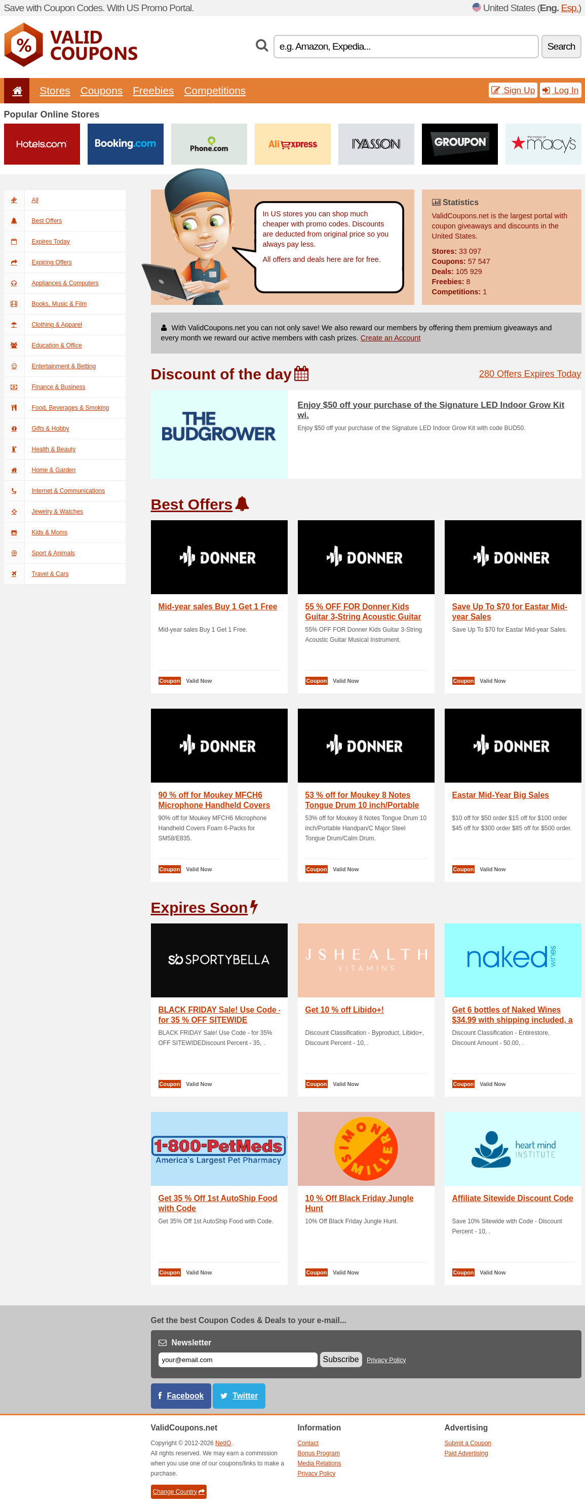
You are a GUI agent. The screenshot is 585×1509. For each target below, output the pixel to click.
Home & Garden (40, 470)
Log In (560, 90)
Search (561, 46)
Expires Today (37, 241)
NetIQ (223, 1443)
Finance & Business (45, 387)
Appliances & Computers (51, 283)
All (21, 200)
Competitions (215, 90)
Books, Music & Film (45, 304)
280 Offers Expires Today (530, 374)
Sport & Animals (39, 553)
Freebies (153, 90)
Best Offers (33, 221)
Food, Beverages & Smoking (56, 408)
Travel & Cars (36, 574)
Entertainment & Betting (50, 366)
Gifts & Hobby (36, 428)
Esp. (569, 8)
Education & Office (43, 345)
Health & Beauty (40, 449)
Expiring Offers (38, 262)
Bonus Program (319, 1453)
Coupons (102, 90)
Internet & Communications (54, 491)
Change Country (179, 1491)
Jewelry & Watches (44, 511)
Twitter (245, 1395)
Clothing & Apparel (43, 325)
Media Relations (319, 1463)
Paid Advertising (466, 1453)
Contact (308, 1443)
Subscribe (341, 1359)
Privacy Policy (386, 1360)
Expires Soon (199, 907)
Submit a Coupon (468, 1443)
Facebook (185, 1395)
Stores (55, 90)
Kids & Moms (36, 532)
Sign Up (513, 90)
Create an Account (390, 338)
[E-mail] (238, 1359)
